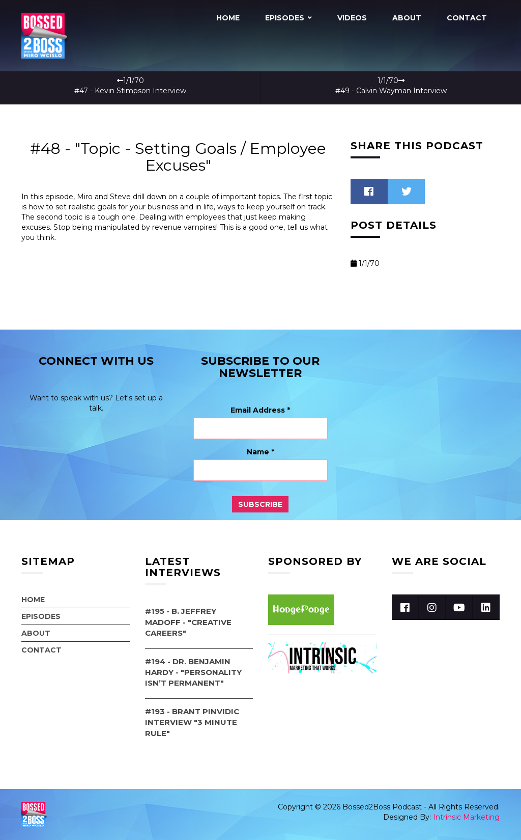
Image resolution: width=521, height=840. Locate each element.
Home (228, 17)
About (406, 17)
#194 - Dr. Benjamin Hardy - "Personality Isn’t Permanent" (193, 672)
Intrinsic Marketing (466, 817)
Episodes (284, 17)
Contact (467, 17)
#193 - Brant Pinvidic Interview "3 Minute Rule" (192, 722)
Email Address (260, 410)
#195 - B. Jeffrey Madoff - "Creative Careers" (188, 622)
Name (260, 451)
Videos (352, 17)
